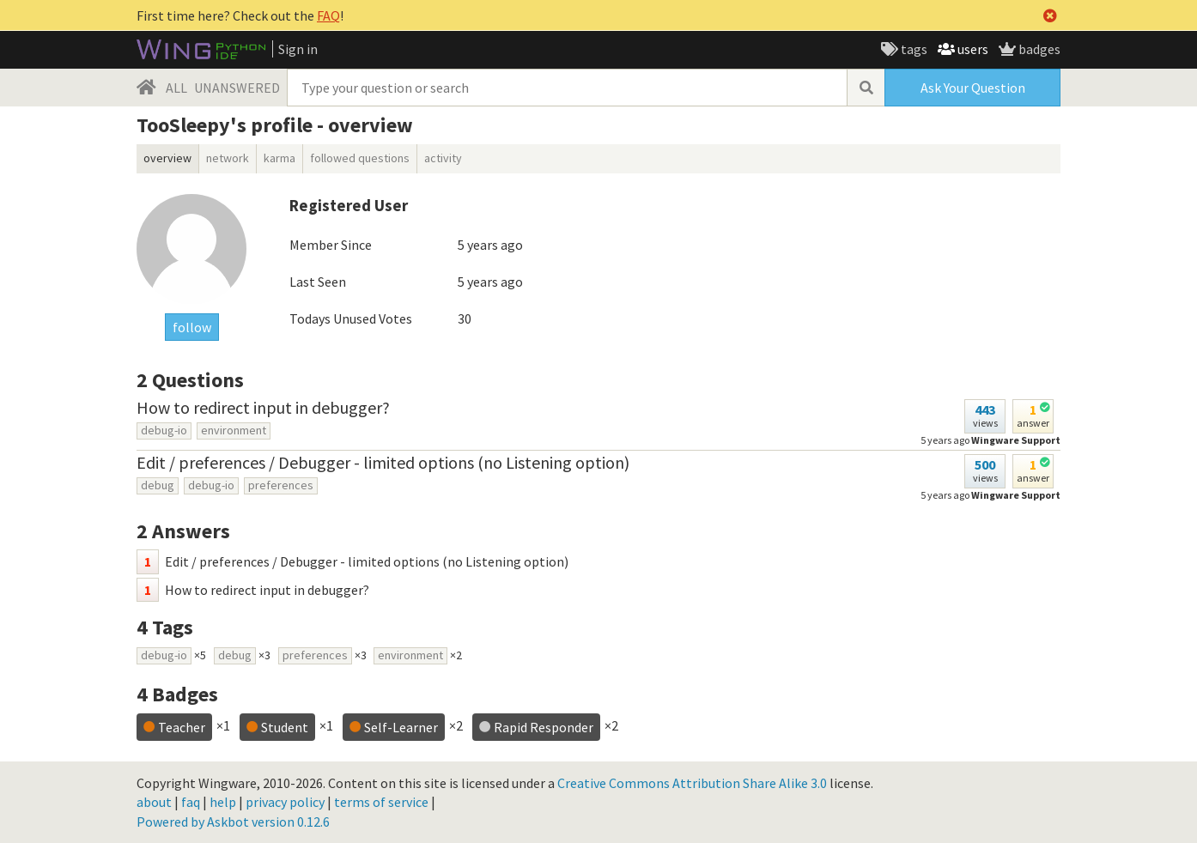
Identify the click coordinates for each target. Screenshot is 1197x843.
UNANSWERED (237, 87)
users (971, 49)
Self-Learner (401, 727)
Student (284, 727)
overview (167, 158)
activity (443, 158)
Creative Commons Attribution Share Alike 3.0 (692, 782)
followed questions (360, 158)
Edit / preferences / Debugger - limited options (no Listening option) (383, 462)
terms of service (381, 801)
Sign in (298, 49)
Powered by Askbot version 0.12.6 (233, 821)
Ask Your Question (973, 87)
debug (157, 485)
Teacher (181, 727)
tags (912, 49)
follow (192, 327)
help (223, 801)
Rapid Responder (543, 727)
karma (279, 158)
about (154, 801)
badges (1038, 49)
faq (190, 801)
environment (233, 430)
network (227, 158)
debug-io (164, 430)
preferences (280, 485)
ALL (176, 87)
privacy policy (285, 801)
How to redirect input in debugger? (263, 407)
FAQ (328, 15)
